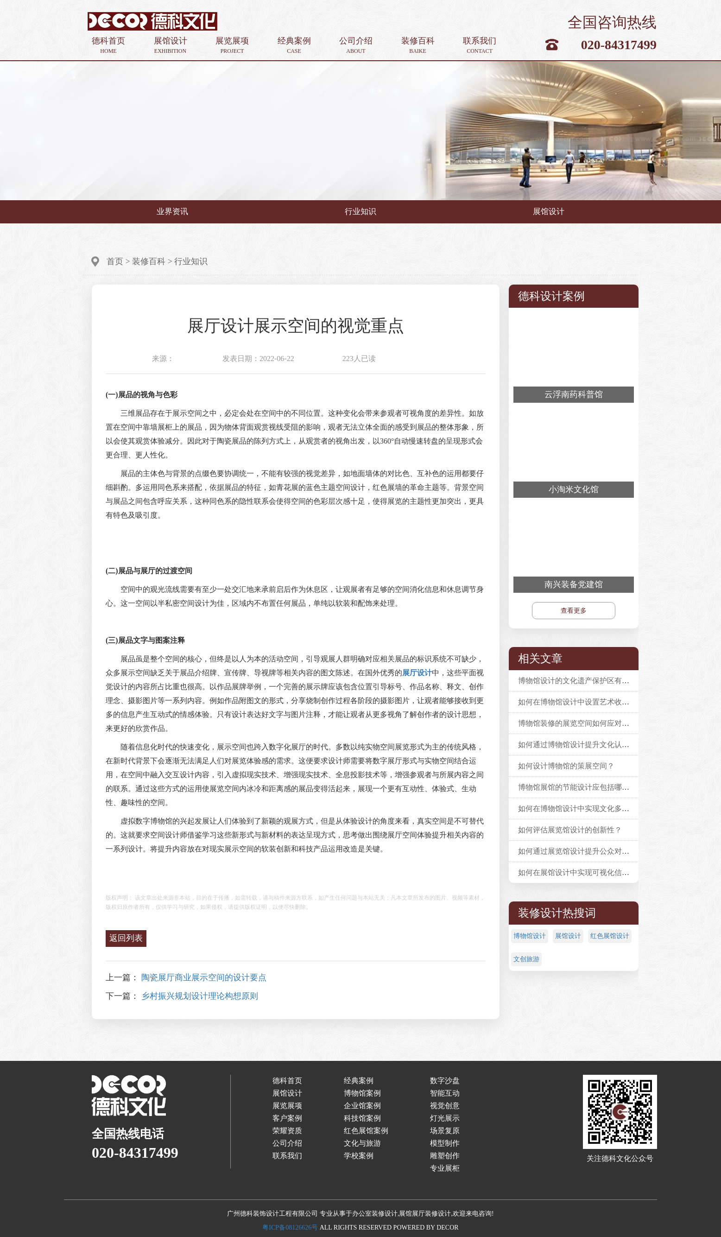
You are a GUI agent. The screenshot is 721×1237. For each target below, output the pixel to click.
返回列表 (126, 938)
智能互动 (445, 1093)
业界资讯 (172, 211)
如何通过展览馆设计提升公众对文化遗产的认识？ (599, 851)
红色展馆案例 (366, 1131)
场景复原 (445, 1131)
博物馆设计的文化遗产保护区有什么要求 (584, 681)
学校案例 (358, 1156)
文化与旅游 (362, 1143)
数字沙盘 (445, 1081)
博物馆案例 (362, 1093)
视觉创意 (445, 1106)
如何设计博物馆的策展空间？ (566, 766)
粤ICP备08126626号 (290, 1227)
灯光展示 (445, 1118)
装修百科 (418, 45)
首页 (115, 261)
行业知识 (360, 211)
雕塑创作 (445, 1156)
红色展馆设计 (609, 936)
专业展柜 (445, 1168)
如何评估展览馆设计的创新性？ (570, 830)
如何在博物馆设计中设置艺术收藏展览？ (584, 702)
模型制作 (445, 1143)
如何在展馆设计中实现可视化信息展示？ (584, 872)
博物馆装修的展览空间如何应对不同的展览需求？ (599, 723)
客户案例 (287, 1118)
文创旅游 (526, 959)
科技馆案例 (362, 1118)
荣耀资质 (287, 1131)
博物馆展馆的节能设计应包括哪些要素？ (584, 787)
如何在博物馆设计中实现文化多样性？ (581, 808)
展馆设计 (170, 45)
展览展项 (232, 45)
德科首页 (108, 45)
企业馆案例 (362, 1106)
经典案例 (294, 45)
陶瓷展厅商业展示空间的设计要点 (203, 977)
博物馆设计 (529, 936)
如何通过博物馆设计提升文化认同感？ (581, 745)
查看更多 (574, 610)
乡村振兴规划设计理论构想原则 (199, 996)
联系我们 (479, 45)
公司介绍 (356, 45)
